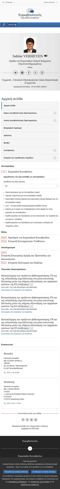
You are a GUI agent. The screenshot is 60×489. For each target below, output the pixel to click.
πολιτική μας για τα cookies (40, 483)
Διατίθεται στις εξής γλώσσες (14, 182)
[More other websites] (51, 2)
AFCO (4, 241)
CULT (4, 262)
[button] (30, 448)
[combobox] (31, 186)
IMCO (4, 252)
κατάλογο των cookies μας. (30, 485)
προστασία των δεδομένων (17, 483)
